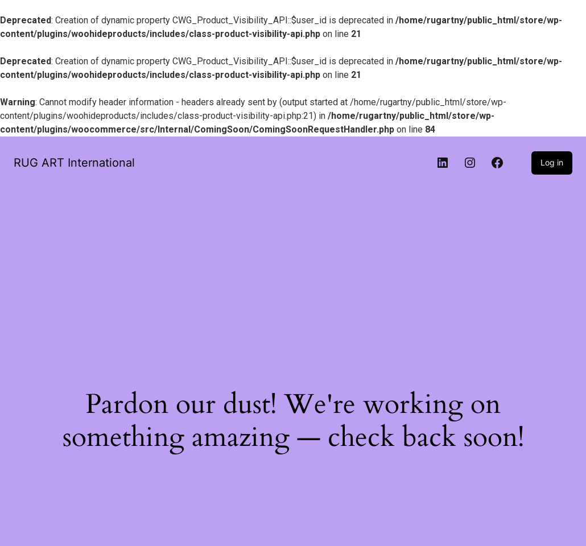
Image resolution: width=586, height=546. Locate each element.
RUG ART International (74, 162)
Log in (551, 162)
